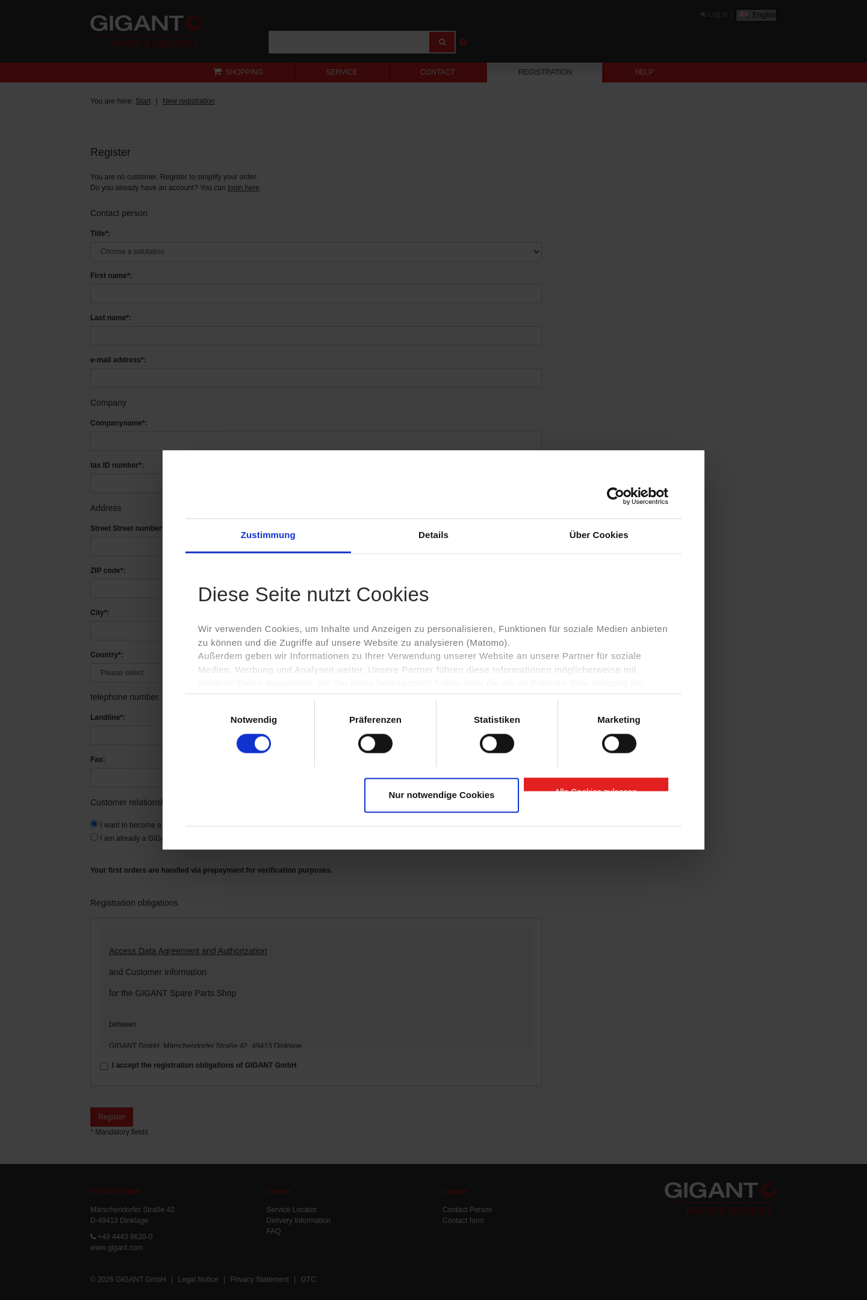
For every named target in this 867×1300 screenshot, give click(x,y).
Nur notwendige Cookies (442, 795)
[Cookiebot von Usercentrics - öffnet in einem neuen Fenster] (615, 496)
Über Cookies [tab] (599, 535)
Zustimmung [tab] (268, 535)
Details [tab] (433, 535)
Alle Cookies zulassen (596, 789)
